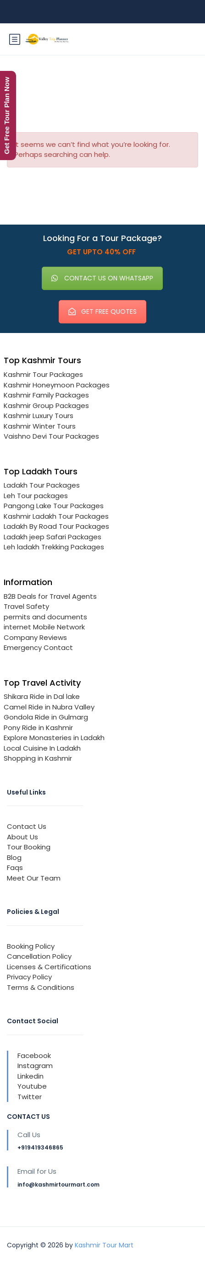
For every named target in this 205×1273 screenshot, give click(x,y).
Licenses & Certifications (49, 967)
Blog (14, 857)
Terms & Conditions (40, 987)
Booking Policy (31, 946)
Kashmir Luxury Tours (38, 415)
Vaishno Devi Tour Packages (51, 436)
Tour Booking (28, 847)
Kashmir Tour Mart (104, 1245)
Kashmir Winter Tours (40, 426)
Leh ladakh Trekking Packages (54, 547)
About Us (22, 837)
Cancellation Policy (39, 956)
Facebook (34, 1055)
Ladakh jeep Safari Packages (52, 537)
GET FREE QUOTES (102, 311)
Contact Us (26, 826)
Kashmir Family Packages (46, 395)
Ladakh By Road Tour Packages (56, 526)
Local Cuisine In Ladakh (42, 748)
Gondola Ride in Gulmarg (46, 717)
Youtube (32, 1086)
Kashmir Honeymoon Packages (57, 385)
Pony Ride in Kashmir (38, 727)
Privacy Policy (29, 977)
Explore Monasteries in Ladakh (54, 737)
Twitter (29, 1096)
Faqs (15, 867)
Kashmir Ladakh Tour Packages (56, 516)
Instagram (35, 1065)
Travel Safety (26, 606)
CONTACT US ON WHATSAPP (102, 278)
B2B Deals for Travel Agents (50, 596)
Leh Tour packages (36, 495)
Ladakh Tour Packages (42, 485)
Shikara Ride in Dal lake (42, 696)
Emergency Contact (38, 647)
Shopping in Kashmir (38, 758)
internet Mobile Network (44, 627)
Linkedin (30, 1076)
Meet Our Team (34, 878)
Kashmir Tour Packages (43, 374)
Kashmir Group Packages (46, 405)
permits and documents (45, 617)
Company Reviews (35, 637)
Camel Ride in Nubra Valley (49, 707)
